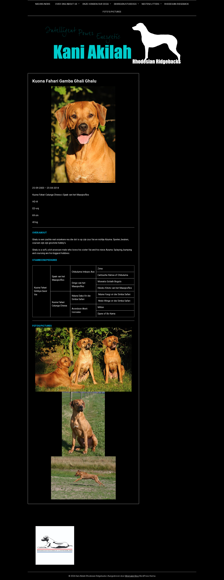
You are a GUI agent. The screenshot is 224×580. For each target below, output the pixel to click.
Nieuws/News (42, 4)
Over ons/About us (66, 4)
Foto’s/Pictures (112, 11)
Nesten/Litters (150, 4)
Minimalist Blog (132, 576)
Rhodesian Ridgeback (176, 4)
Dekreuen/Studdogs (125, 4)
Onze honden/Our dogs (95, 4)
